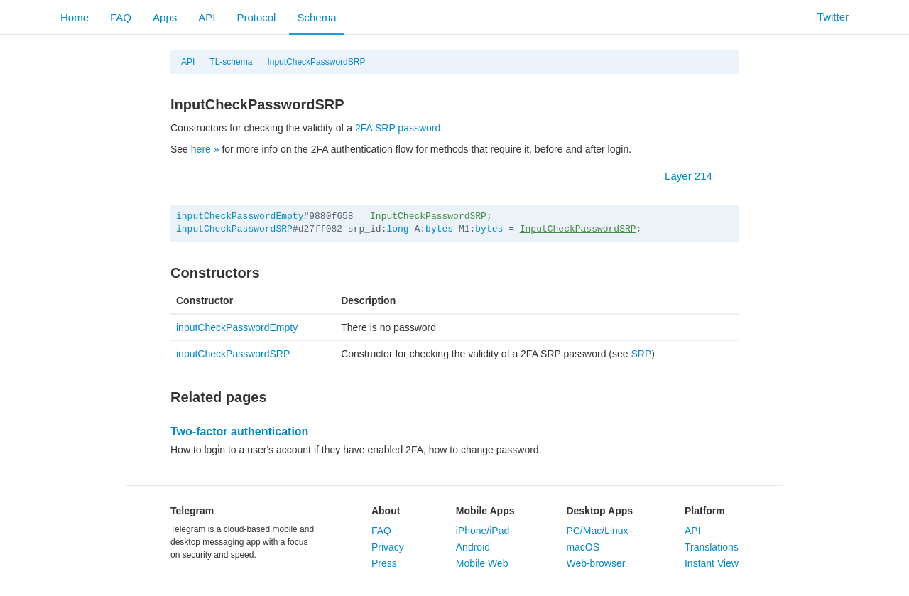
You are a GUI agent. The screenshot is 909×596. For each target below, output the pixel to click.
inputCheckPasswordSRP (234, 229)
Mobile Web (482, 563)
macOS (582, 547)
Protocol (256, 17)
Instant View (712, 563)
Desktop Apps (599, 510)
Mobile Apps (485, 510)
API (206, 17)
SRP (641, 353)
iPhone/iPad (483, 530)
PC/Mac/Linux (597, 530)
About (385, 510)
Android (473, 547)
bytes (439, 229)
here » (205, 149)
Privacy (387, 547)
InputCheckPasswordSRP (316, 62)
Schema (316, 17)
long (397, 229)
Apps (165, 17)
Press (384, 563)
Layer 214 (695, 176)
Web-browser (595, 563)
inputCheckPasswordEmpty (239, 216)
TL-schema (230, 62)
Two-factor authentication (239, 432)
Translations (712, 547)
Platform (705, 510)
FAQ (120, 17)
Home (74, 17)
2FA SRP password (397, 128)
